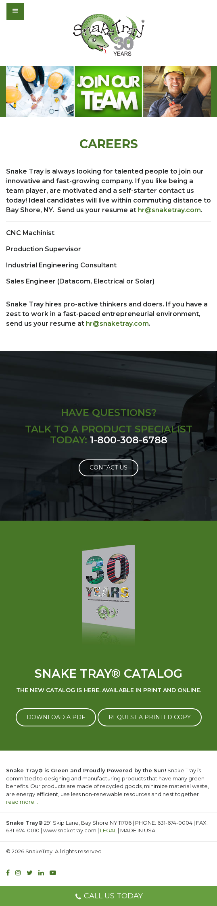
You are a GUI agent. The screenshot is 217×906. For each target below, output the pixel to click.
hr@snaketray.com (169, 210)
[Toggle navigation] (37, 11)
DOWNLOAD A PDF (56, 717)
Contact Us (108, 467)
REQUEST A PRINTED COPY (149, 717)
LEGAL (108, 830)
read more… (22, 801)
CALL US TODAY (109, 897)
